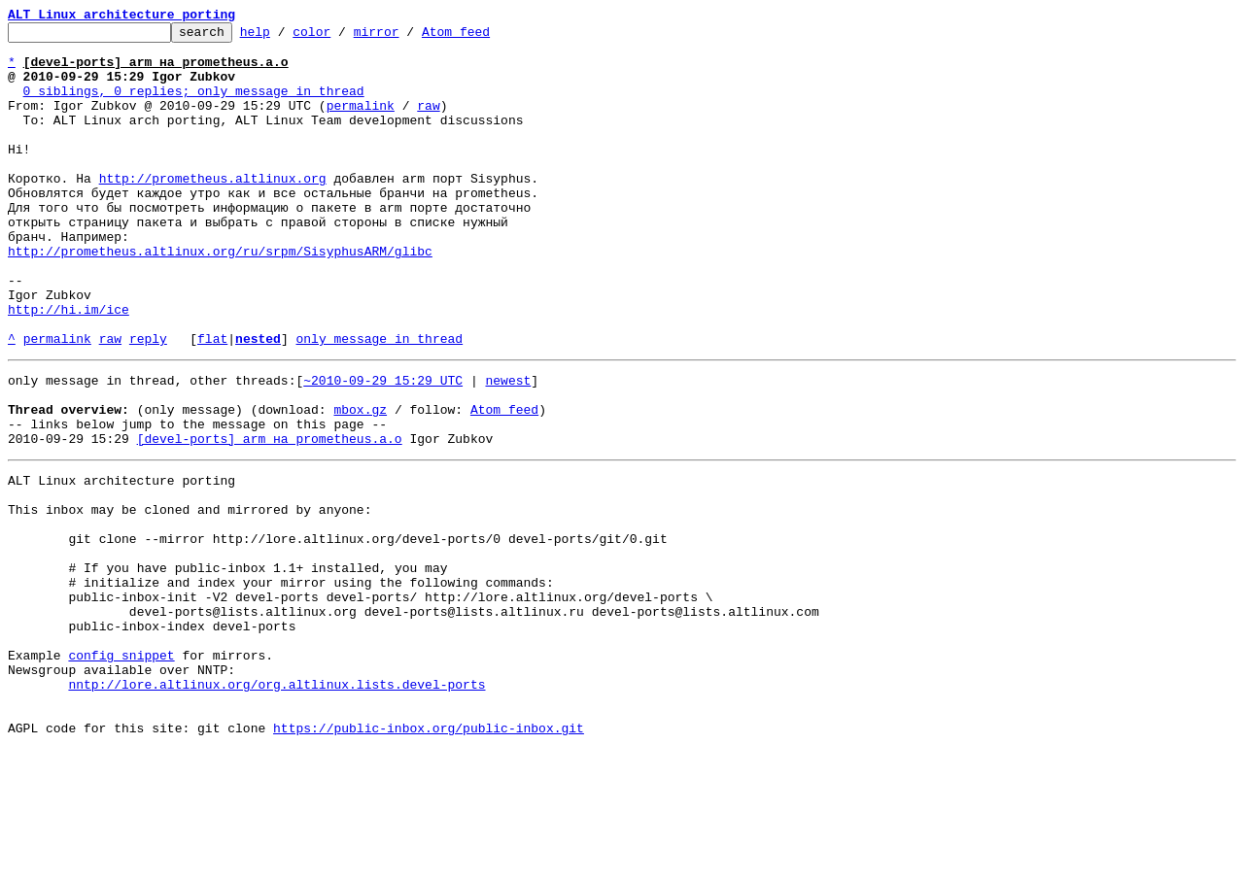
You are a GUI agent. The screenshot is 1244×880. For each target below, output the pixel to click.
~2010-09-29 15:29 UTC (383, 447)
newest (508, 447)
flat (212, 402)
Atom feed (486, 37)
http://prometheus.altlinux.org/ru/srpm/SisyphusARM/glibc (220, 297)
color (342, 37)
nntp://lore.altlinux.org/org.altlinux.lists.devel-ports (276, 806)
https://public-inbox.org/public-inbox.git (428, 858)
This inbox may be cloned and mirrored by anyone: (189, 596)
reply (148, 402)
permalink (361, 122)
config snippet (121, 771)
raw (428, 122)
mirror (407, 37)
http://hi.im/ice (68, 367)
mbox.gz (360, 482)
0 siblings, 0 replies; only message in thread (193, 105)
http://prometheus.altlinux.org (213, 210)
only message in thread (379, 402)
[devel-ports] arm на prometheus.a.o (269, 516)
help (285, 37)
